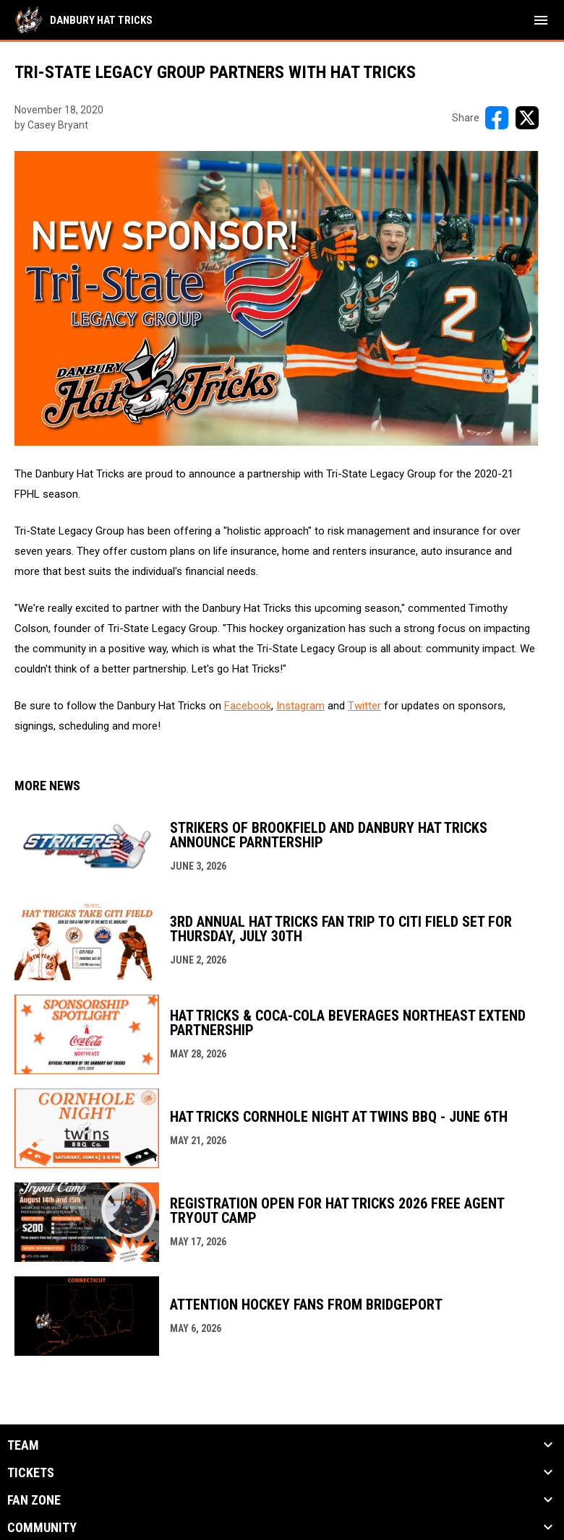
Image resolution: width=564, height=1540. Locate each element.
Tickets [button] (30, 1472)
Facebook (247, 705)
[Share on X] (527, 117)
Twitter (364, 705)
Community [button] (42, 1527)
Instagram (300, 705)
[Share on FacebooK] (496, 117)
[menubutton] (541, 20)
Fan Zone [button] (34, 1500)
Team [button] (23, 1445)
